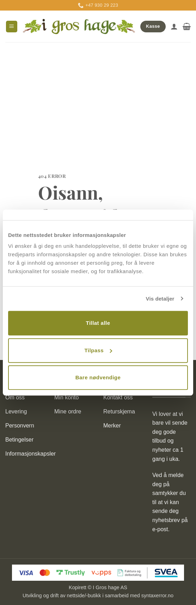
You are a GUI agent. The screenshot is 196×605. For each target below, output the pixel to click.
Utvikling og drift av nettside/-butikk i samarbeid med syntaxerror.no (98, 595)
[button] (11, 26)
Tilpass (98, 350)
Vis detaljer (160, 299)
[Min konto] (174, 26)
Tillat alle (98, 323)
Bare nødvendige (98, 377)
